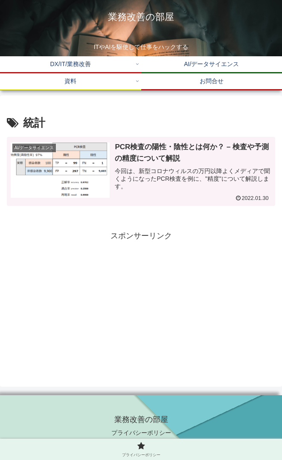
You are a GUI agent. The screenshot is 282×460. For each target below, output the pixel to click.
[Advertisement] (141, 302)
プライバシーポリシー (141, 432)
